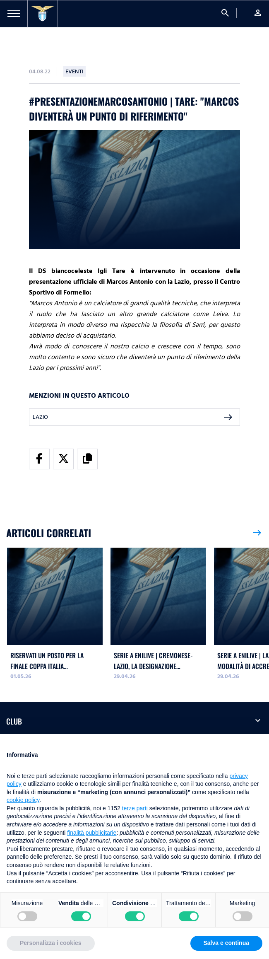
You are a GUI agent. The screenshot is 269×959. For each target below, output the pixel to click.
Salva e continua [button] (226, 943)
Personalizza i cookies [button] (51, 943)
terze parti (135, 808)
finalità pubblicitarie (91, 832)
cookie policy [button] (23, 800)
